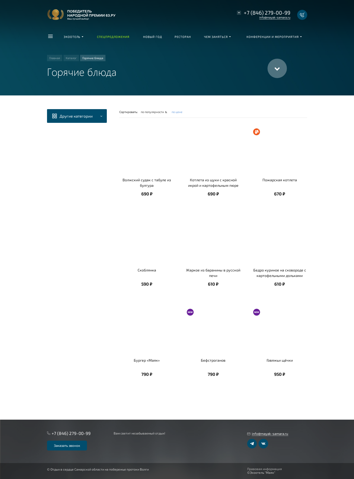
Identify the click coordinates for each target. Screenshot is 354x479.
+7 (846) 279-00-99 (267, 12)
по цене (177, 112)
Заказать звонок (67, 445)
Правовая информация (264, 469)
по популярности (153, 112)
